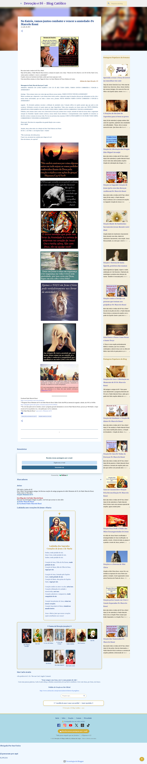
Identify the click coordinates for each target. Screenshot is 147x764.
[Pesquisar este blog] (117, 3)
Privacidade (88, 718)
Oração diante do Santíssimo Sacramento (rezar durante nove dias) (116, 227)
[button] (22, 31)
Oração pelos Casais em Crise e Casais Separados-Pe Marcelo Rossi (115, 603)
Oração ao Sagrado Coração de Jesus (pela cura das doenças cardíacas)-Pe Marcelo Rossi (115, 188)
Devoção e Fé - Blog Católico (45, 3)
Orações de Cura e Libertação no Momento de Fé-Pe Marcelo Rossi (116, 382)
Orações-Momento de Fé (29, 416)
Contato (78, 718)
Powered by (59, 475)
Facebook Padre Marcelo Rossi (30, 504)
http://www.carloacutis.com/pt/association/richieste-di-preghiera (59, 690)
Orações (70, 718)
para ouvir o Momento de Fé (44, 411)
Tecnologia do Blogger (73, 761)
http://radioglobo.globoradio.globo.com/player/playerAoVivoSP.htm (39, 404)
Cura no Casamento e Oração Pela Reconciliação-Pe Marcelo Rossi (116, 493)
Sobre (64, 718)
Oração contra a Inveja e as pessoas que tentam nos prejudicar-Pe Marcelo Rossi (114, 301)
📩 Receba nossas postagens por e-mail (73, 731)
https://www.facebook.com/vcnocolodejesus (32, 400)
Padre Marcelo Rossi (45, 416)
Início (57, 718)
